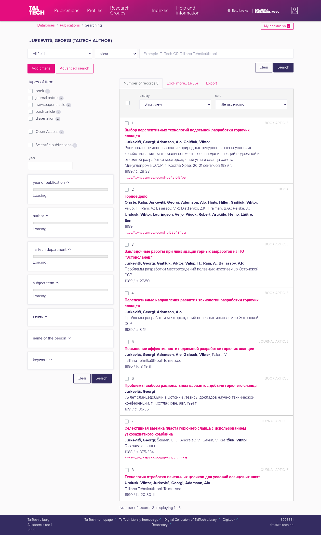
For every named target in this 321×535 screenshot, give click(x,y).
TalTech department (52, 249)
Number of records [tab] (141, 83)
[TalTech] (36, 10)
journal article (50, 98)
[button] (293, 10)
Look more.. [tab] (182, 83)
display (144, 96)
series (40, 316)
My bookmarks (277, 26)
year (32, 158)
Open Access (50, 131)
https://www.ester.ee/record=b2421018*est (155, 177)
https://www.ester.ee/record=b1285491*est (155, 232)
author (41, 216)
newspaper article (53, 104)
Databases (46, 25)
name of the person (52, 338)
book (43, 91)
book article (48, 111)
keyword (43, 360)
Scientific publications (56, 145)
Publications (70, 25)
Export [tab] (211, 83)
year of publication (51, 182)
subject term (46, 283)
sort (218, 96)
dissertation (48, 118)
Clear (263, 67)
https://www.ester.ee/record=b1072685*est (156, 458)
